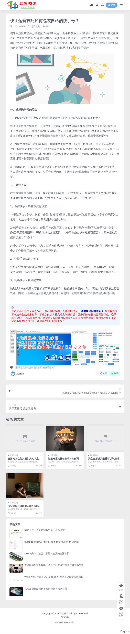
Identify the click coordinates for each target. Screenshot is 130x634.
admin (17, 373)
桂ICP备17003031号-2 (65, 622)
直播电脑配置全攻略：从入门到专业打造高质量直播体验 (54, 565)
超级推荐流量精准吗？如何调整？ (63, 460)
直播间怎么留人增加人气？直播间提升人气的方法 (24, 460)
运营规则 (35, 26)
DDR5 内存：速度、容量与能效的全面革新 (46, 553)
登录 (111, 5)
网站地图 (65, 616)
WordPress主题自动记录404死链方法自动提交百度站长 (53, 577)
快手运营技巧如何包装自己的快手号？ (34, 367)
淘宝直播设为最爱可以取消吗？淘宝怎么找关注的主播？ (104, 460)
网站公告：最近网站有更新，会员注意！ (45, 529)
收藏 (114, 373)
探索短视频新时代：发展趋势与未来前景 (45, 588)
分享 (103, 373)
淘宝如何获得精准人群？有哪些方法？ (24, 507)
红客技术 (64, 613)
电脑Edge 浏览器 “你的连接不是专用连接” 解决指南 (51, 541)
